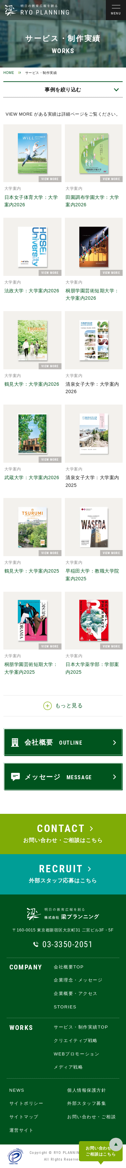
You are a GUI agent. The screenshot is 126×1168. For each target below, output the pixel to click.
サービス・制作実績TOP (81, 1027)
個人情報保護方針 (86, 1090)
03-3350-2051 (67, 944)
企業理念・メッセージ (78, 980)
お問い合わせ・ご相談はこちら (101, 1151)
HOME (8, 73)
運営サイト (21, 1130)
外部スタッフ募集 (86, 1103)
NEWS (17, 1090)
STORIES (65, 1006)
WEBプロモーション (76, 1053)
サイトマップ (24, 1116)
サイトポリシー (26, 1103)
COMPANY (26, 967)
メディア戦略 (68, 1067)
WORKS (21, 1028)
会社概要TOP (69, 966)
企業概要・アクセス (76, 993)
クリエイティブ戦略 (76, 1040)
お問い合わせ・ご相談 (91, 1116)
